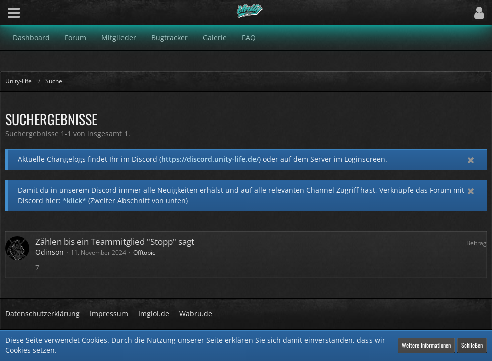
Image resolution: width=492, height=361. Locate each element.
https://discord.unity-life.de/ (210, 159)
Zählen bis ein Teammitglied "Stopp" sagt (114, 241)
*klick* (74, 200)
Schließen (472, 345)
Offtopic (144, 252)
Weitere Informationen (426, 345)
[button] (13, 13)
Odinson (49, 252)
